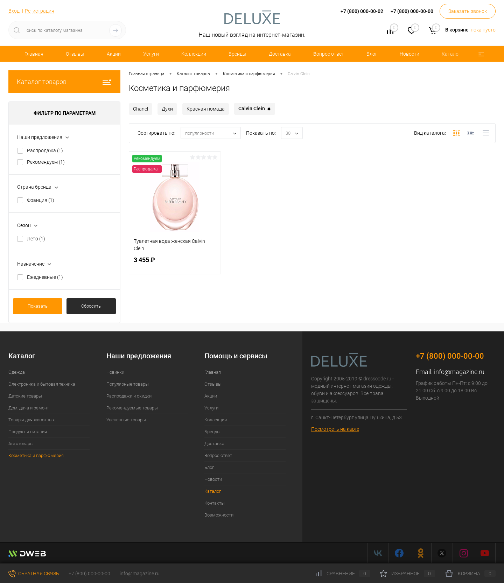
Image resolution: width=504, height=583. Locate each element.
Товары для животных (31, 419)
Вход (14, 11)
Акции (114, 54)
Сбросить (91, 306)
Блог (371, 54)
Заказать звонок (467, 11)
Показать (38, 306)
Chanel (140, 109)
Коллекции (193, 54)
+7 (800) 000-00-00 (89, 573)
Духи (167, 109)
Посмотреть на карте (335, 429)
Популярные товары (127, 384)
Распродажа (45, 150)
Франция (40, 200)
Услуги (151, 54)
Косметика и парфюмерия (36, 455)
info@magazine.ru (459, 371)
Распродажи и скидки (129, 396)
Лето (36, 238)
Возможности (218, 515)
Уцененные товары (126, 419)
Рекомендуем (46, 162)
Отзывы (75, 54)
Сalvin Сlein (254, 109)
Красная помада (206, 109)
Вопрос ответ (328, 54)
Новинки (115, 372)
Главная (33, 54)
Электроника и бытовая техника (41, 384)
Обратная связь (33, 573)
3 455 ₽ (175, 264)
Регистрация (39, 11)
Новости (409, 54)
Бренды (237, 54)
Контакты (214, 503)
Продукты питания (27, 431)
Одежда (16, 372)
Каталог (451, 54)
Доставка (280, 54)
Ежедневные (45, 277)
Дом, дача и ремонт (28, 407)
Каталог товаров (64, 81)
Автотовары (21, 443)
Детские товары (25, 396)
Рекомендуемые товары (132, 407)
